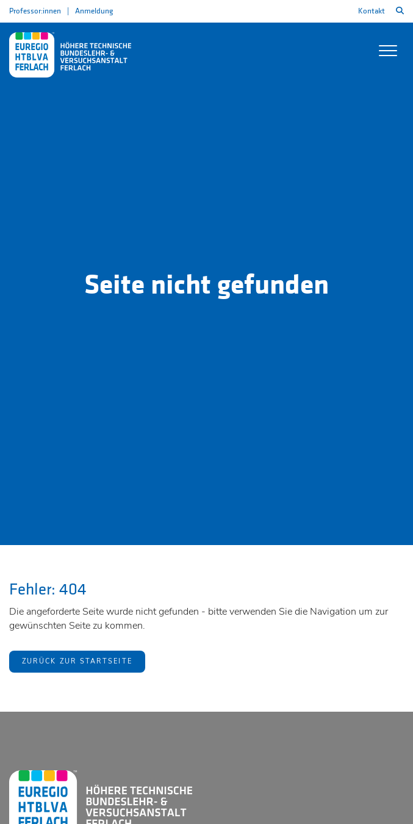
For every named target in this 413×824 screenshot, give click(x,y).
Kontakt (371, 11)
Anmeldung (94, 11)
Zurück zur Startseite (77, 661)
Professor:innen (35, 11)
